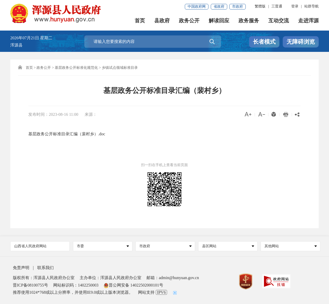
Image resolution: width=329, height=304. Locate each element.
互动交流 (278, 20)
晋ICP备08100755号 (30, 285)
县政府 (162, 20)
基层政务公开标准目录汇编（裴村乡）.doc (66, 134)
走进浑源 (308, 20)
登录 (294, 6)
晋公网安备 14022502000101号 (133, 285)
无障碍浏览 (301, 42)
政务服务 (249, 20)
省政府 (219, 6)
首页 (140, 20)
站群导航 (311, 6)
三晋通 (276, 6)
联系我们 (45, 267)
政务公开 (189, 20)
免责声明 (21, 267)
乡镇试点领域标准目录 (120, 68)
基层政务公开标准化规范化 (76, 68)
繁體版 (260, 6)
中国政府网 (197, 6)
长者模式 (264, 42)
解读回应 (219, 20)
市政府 (237, 6)
